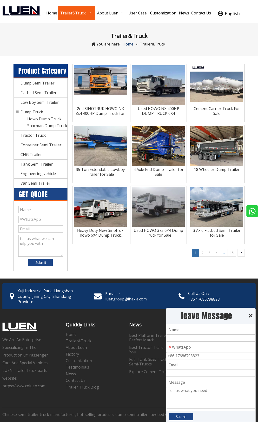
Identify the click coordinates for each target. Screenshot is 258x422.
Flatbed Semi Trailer (38, 92)
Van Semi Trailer (35, 183)
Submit (40, 262)
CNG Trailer (31, 154)
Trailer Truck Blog (82, 387)
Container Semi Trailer (40, 145)
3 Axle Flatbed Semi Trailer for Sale (217, 233)
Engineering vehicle (38, 173)
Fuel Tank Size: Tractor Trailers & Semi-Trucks (159, 362)
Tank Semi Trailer (36, 164)
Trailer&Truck (78, 341)
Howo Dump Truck (44, 119)
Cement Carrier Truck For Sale (217, 111)
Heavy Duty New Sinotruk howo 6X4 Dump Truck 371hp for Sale (100, 233)
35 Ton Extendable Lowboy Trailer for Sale (100, 172)
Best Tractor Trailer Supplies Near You (160, 350)
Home (71, 334)
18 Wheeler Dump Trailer (217, 169)
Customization (79, 360)
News (71, 374)
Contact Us (76, 380)
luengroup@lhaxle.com (126, 299)
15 (232, 252)
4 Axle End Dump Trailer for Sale (158, 172)
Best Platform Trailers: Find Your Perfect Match (158, 338)
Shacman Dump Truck (47, 125)
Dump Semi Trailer (37, 83)
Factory (72, 354)
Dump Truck (31, 112)
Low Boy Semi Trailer (39, 102)
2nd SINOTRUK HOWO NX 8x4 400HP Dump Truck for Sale (100, 111)
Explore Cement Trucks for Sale (157, 371)
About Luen (76, 347)
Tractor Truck (33, 135)
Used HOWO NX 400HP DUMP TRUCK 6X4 (158, 111)
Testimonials (77, 367)
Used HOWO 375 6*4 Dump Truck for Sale (158, 233)
